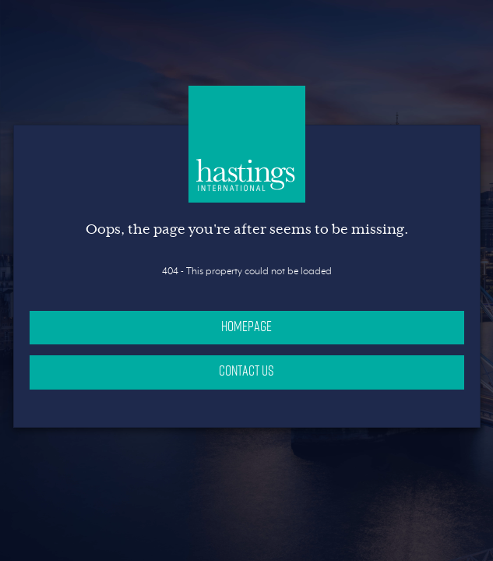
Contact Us (246, 370)
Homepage (246, 326)
